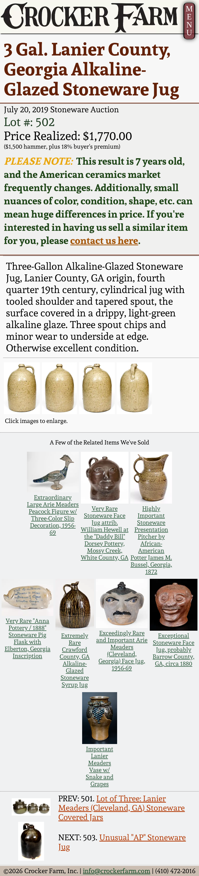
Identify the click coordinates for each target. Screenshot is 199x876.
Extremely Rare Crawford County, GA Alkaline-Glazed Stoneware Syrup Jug (75, 660)
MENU (189, 20)
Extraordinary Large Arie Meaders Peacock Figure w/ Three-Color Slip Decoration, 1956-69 (53, 515)
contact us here (104, 240)
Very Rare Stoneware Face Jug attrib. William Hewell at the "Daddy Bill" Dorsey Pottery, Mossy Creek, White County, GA (105, 533)
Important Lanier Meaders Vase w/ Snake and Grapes (99, 766)
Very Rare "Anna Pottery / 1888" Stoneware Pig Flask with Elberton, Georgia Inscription (28, 638)
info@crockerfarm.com (116, 871)
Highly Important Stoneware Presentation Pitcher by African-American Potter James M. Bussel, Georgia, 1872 (151, 540)
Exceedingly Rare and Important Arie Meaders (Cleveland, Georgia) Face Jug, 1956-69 (121, 650)
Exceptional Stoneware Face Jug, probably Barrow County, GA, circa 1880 (173, 649)
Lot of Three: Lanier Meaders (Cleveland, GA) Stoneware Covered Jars (121, 808)
